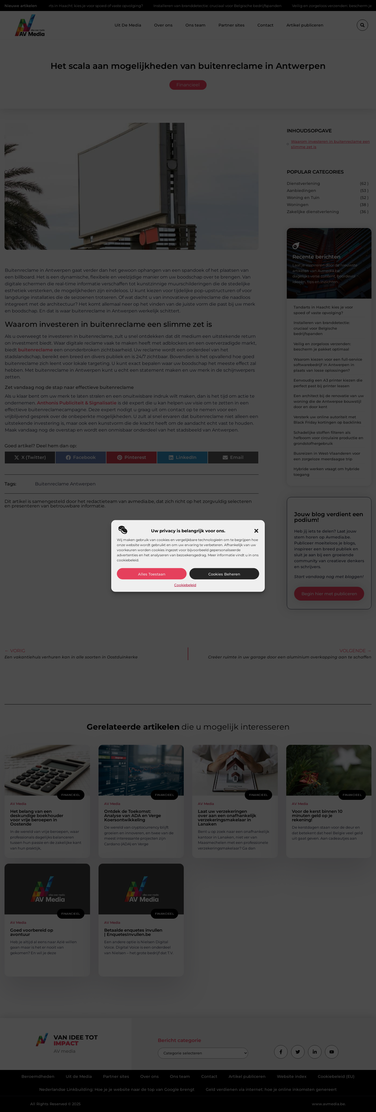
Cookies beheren (224, 574)
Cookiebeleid (185, 585)
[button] (256, 531)
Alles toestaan (151, 574)
